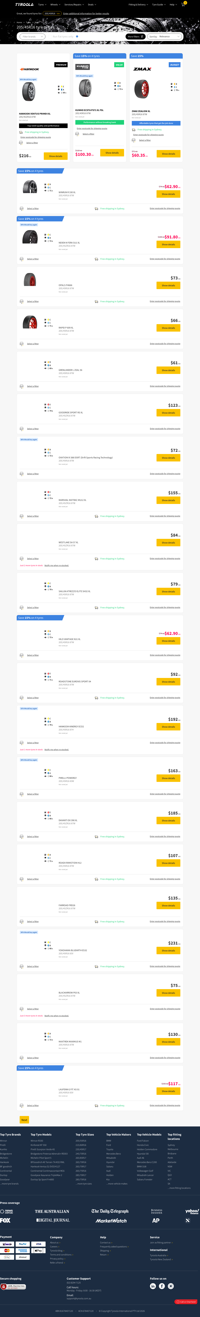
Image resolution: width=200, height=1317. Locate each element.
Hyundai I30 (143, 1153)
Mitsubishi (111, 1157)
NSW (170, 1166)
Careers (53, 1246)
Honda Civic (143, 1144)
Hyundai (110, 1162)
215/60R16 (81, 1144)
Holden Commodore (147, 1149)
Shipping (104, 1250)
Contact (106, 1242)
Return (103, 1254)
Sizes (37, 22)
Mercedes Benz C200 (147, 1162)
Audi (108, 1170)
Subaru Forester (144, 1179)
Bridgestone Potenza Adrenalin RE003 (49, 1153)
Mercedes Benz (113, 1153)
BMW (108, 1140)
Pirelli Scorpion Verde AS (43, 1149)
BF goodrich (6, 1166)
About (55, 1242)
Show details (55, 156)
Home (19, 22)
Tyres (28, 22)
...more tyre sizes (84, 1183)
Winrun (3, 1140)
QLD (170, 1174)
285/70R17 (81, 1175)
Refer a (57, 1262)
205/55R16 (81, 1140)
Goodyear (5, 1179)
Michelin (4, 1157)
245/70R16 (81, 1153)
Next (24, 1120)
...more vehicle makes (116, 1183)
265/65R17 (81, 1157)
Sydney (171, 1144)
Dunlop (3, 1175)
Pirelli (3, 1144)
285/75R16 (81, 1179)
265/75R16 (81, 1170)
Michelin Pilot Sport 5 (41, 1157)
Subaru (109, 1166)
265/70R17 (81, 1166)
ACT (169, 1179)
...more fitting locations (179, 1187)
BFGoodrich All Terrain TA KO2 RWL (47, 1162)
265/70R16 (81, 1162)
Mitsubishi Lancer (145, 1175)
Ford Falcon (143, 1140)
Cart (185, 3)
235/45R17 (81, 1149)
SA (169, 1183)
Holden (110, 1175)
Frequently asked (114, 1246)
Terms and (61, 1254)
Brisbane (172, 1153)
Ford (108, 1144)
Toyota (109, 1149)
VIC (169, 1170)
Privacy (58, 1258)
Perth (170, 1157)
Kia (107, 1179)
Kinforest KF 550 (38, 1144)
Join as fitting (161, 1242)
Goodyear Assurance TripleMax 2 (46, 1175)
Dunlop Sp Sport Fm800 (42, 1179)
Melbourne (173, 1149)
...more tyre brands (9, 1183)
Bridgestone (6, 1153)
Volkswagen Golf (145, 1170)
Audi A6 (140, 1157)
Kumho (3, 1149)
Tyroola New (161, 1259)
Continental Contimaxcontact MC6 (47, 1170)
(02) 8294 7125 (74, 1282)
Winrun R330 (37, 1140)
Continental (6, 1170)
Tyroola (57, 1250)
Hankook (4, 1162)
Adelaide (172, 1162)
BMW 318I (141, 1166)
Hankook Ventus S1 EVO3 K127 (45, 1166)
